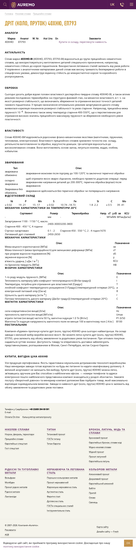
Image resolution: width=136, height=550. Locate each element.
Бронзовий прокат (98, 437)
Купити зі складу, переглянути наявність (83, 41)
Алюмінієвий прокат (99, 474)
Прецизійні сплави (14, 439)
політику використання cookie (21, 546)
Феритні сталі (53, 496)
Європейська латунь (99, 461)
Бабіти (92, 488)
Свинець (93, 502)
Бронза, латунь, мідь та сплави (107, 431)
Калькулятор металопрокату (36, 417)
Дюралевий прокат (98, 478)
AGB (7, 534)
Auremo (23, 5)
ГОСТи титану (53, 439)
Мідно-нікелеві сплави (100, 447)
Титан (51, 429)
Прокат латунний (97, 456)
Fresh (116, 531)
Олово (92, 497)
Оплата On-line (12, 417)
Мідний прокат (96, 451)
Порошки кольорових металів (62, 477)
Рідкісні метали (12, 491)
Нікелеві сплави (17, 429)
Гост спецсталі (12, 448)
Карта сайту (103, 526)
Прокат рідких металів (16, 487)
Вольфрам (10, 477)
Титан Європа (53, 443)
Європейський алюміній (101, 483)
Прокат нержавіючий (57, 482)
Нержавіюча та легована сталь (65, 471)
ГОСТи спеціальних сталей (60, 505)
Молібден (10, 482)
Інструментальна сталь (58, 510)
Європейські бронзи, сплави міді (105, 442)
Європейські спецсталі (16, 443)
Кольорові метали (103, 469)
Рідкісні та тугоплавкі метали (22, 471)
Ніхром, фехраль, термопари (19, 434)
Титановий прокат (56, 434)
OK (128, 543)
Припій (92, 492)
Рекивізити (10, 530)
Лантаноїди (10, 496)
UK (112, 4)
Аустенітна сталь (55, 491)
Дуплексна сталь (55, 501)
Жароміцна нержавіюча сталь (62, 487)
